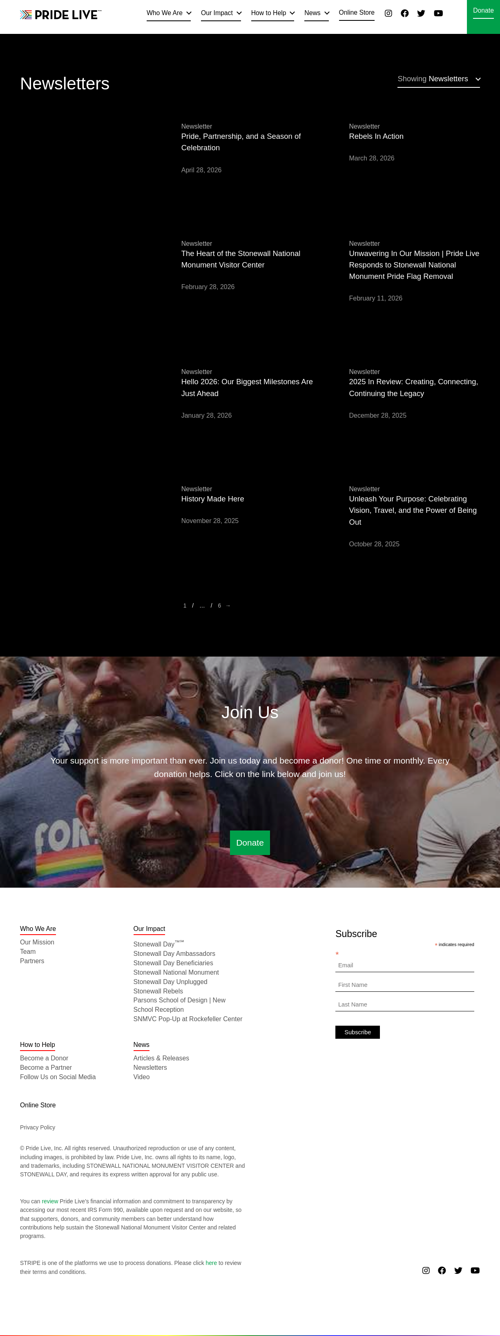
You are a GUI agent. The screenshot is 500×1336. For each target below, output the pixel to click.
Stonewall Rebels (158, 991)
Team (28, 951)
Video (142, 1076)
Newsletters (432, 78)
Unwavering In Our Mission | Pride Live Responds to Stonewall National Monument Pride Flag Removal (414, 265)
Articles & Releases (162, 1058)
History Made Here (212, 498)
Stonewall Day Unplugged (171, 981)
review (50, 1201)
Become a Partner (46, 1067)
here (211, 1263)
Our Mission (37, 942)
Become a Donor (44, 1058)
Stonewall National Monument (176, 972)
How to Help (268, 12)
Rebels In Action (376, 136)
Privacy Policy (37, 1127)
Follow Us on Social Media (58, 1076)
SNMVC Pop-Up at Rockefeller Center (188, 1018)
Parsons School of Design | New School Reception (180, 1005)
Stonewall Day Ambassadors (174, 953)
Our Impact (217, 12)
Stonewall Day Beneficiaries (173, 963)
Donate (483, 10)
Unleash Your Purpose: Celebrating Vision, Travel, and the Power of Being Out (413, 510)
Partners (32, 960)
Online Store (357, 12)
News (312, 12)
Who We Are (165, 12)
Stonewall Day (159, 944)
